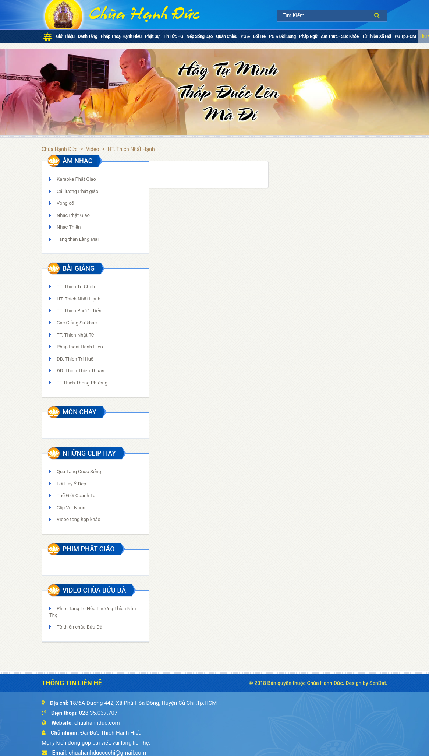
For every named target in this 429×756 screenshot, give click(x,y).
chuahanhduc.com (97, 723)
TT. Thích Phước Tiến (79, 310)
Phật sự (152, 36)
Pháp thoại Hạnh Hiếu (121, 36)
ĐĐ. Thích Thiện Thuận (80, 370)
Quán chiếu (226, 36)
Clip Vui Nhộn (71, 507)
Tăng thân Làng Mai (78, 239)
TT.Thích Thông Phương (82, 383)
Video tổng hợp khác (78, 519)
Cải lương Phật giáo (77, 191)
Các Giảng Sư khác (77, 323)
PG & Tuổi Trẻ (253, 36)
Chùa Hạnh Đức (60, 149)
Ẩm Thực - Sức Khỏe (340, 36)
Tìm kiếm (378, 15)
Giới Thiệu (65, 36)
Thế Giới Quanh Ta (76, 495)
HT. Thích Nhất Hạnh (78, 299)
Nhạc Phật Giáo (73, 215)
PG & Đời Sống (282, 36)
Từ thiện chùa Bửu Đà (79, 627)
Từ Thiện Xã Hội (376, 36)
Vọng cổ (65, 203)
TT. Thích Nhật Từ (75, 335)
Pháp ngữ (308, 36)
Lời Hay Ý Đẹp (71, 483)
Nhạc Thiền (69, 227)
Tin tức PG (173, 36)
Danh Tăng (88, 36)
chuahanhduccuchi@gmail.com (107, 752)
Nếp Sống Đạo (200, 36)
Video (92, 149)
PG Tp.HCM (405, 36)
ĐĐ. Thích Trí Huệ (75, 359)
